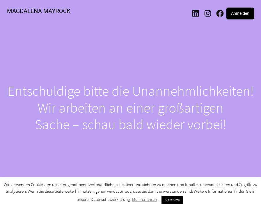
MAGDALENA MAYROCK (38, 11)
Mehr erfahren (144, 199)
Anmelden (240, 13)
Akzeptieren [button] (172, 200)
